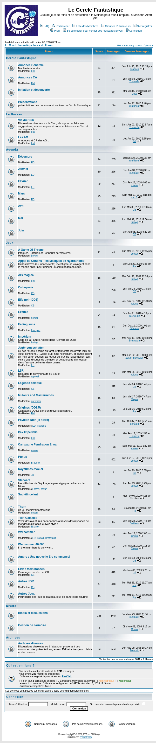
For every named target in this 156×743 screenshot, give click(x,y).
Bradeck (134, 69)
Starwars (24, 480)
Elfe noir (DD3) (28, 299)
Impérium (24, 336)
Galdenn (134, 523)
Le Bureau (14, 114)
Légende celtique (30, 383)
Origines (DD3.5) (29, 407)
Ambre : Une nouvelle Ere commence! (44, 556)
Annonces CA (27, 77)
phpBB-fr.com (86, 737)
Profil (55, 30)
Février (23, 181)
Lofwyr (134, 222)
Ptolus (22, 456)
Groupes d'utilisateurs (115, 26)
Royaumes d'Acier (30, 469)
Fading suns (26, 324)
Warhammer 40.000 (31, 544)
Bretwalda (134, 340)
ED (32, 162)
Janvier (23, 169)
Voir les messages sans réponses (135, 45)
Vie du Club (26, 120)
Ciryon (134, 399)
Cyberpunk (25, 287)
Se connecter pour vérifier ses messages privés (93, 30)
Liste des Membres (85, 26)
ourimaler (134, 173)
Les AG (23, 137)
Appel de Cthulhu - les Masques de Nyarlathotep (51, 261)
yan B (134, 197)
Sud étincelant (28, 494)
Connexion (134, 30)
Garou (134, 536)
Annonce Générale (31, 65)
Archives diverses (30, 643)
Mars (21, 193)
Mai (20, 218)
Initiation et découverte (34, 89)
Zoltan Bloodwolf (134, 357)
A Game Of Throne (31, 249)
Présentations (27, 102)
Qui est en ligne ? (20, 665)
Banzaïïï (134, 424)
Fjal (33, 71)
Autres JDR (26, 581)
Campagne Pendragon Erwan (38, 444)
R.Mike (35, 526)
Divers (11, 606)
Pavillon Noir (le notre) (33, 420)
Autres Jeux (26, 593)
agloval (134, 303)
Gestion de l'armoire (32, 625)
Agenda (12, 149)
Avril (21, 206)
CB (134, 209)
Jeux (10, 242)
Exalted (23, 312)
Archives (13, 637)
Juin (21, 230)
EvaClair (67, 676)
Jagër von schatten (31, 347)
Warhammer (26, 532)
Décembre (25, 156)
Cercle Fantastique (21, 58)
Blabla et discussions (33, 613)
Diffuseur (134, 328)
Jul (134, 141)
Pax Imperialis (28, 432)
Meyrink (134, 650)
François (35, 330)
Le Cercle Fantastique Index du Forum (29, 45)
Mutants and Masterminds (36, 395)
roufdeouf (134, 106)
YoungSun (134, 316)
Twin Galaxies (27, 518)
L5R (21, 370)
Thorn (22, 506)
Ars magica (26, 275)
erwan (134, 185)
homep (35, 318)
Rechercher (60, 26)
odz (134, 585)
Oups (134, 93)
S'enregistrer (143, 26)
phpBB (72, 734)
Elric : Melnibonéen (31, 569)
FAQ (44, 26)
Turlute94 (134, 81)
